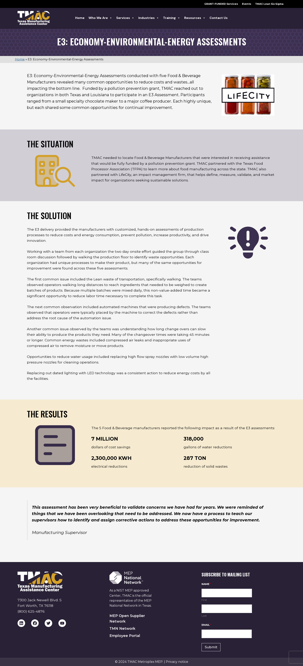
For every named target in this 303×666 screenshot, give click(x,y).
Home (80, 18)
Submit (211, 647)
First (204, 599)
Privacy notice (177, 662)
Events (246, 3)
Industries (148, 18)
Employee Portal (124, 636)
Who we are (100, 18)
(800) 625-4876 (31, 611)
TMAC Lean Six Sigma (269, 3)
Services (125, 18)
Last (204, 615)
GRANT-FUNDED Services (221, 3)
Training (171, 18)
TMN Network (122, 628)
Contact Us (219, 18)
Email (206, 624)
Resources (195, 18)
